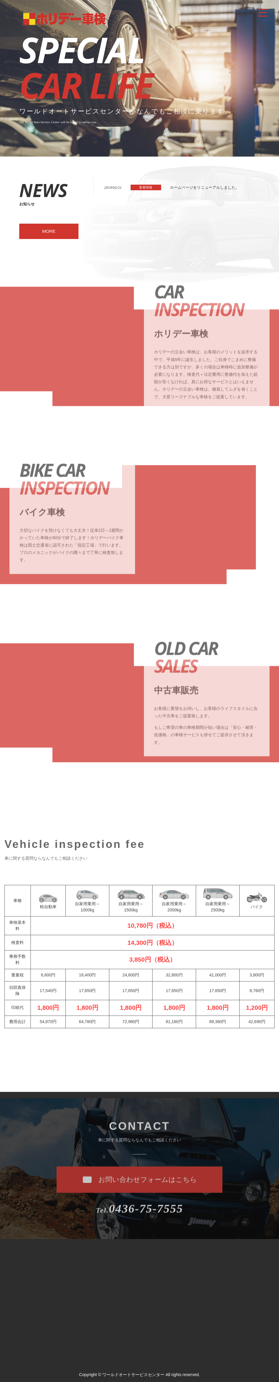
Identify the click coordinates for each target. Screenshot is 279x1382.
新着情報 (145, 187)
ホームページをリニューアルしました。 (204, 187)
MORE (48, 231)
